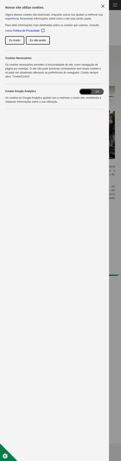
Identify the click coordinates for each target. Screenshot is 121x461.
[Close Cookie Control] (102, 6)
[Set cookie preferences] (8, 452)
